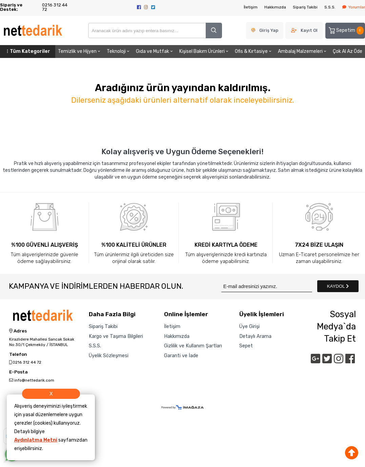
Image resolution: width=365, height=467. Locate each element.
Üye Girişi (249, 327)
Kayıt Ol (309, 30)
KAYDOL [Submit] (338, 286)
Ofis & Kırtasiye (253, 51)
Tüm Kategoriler (27, 51)
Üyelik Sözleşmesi (108, 356)
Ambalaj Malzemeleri (302, 51)
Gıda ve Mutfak (155, 51)
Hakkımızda (275, 7)
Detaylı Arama (255, 336)
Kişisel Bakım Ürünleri (204, 51)
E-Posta (18, 372)
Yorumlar (353, 7)
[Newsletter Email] (266, 286)
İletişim (251, 7)
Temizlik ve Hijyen (79, 51)
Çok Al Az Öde (347, 51)
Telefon (18, 354)
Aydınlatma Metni (35, 440)
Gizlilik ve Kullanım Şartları (193, 346)
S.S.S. (330, 7)
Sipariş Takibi (305, 7)
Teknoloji (118, 51)
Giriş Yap (268, 30)
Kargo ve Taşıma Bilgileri (116, 336)
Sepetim (346, 30)
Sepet (246, 346)
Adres (18, 331)
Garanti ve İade (181, 356)
